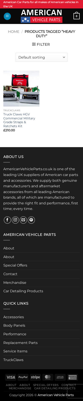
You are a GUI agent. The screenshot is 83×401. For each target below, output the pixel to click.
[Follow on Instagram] (15, 220)
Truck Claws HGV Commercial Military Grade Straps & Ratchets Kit (19, 120)
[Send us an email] (23, 220)
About (8, 248)
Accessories (13, 317)
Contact (10, 274)
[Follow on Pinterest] (31, 220)
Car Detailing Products (23, 291)
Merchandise (14, 283)
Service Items (15, 351)
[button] (7, 16)
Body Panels (14, 325)
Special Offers (15, 265)
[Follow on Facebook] (7, 220)
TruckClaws (13, 360)
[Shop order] (41, 57)
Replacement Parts (20, 343)
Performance (14, 334)
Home (13, 32)
